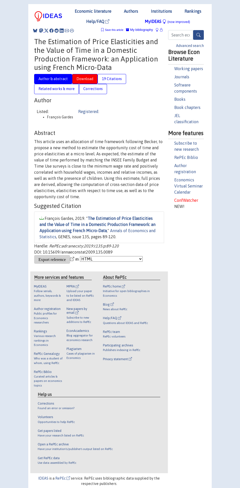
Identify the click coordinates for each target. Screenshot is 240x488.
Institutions (161, 11)
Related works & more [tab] (56, 89)
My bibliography (139, 30)
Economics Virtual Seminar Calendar (188, 186)
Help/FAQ (97, 21)
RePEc (62, 478)
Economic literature (93, 11)
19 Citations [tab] (112, 79)
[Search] (198, 35)
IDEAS (43, 478)
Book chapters (187, 107)
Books (179, 99)
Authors (131, 11)
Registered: (88, 111)
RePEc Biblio (186, 157)
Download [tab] (84, 79)
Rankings (192, 11)
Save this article (114, 30)
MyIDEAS (167, 21)
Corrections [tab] (93, 89)
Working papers (188, 68)
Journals (181, 76)
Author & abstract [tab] (53, 79)
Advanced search (190, 46)
